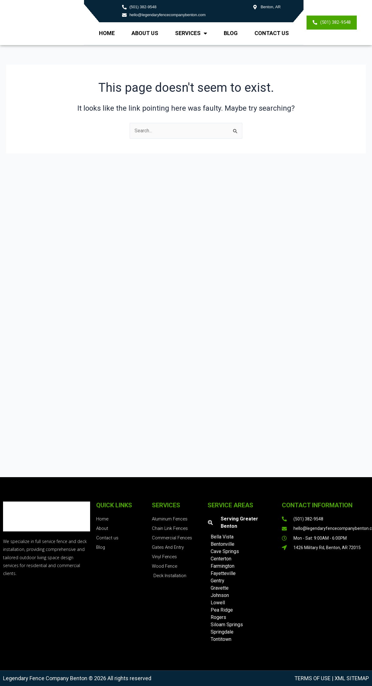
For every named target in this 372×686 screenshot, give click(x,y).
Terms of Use (312, 678)
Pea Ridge (222, 610)
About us (145, 33)
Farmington (222, 566)
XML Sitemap (351, 678)
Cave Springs (225, 551)
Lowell (218, 603)
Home (107, 33)
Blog (231, 33)
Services (191, 33)
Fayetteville (223, 573)
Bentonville (222, 544)
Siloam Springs (227, 624)
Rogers (218, 617)
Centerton (221, 559)
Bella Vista (222, 537)
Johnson (220, 595)
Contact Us (271, 33)
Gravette (220, 588)
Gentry (217, 581)
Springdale (222, 632)
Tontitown (221, 639)
